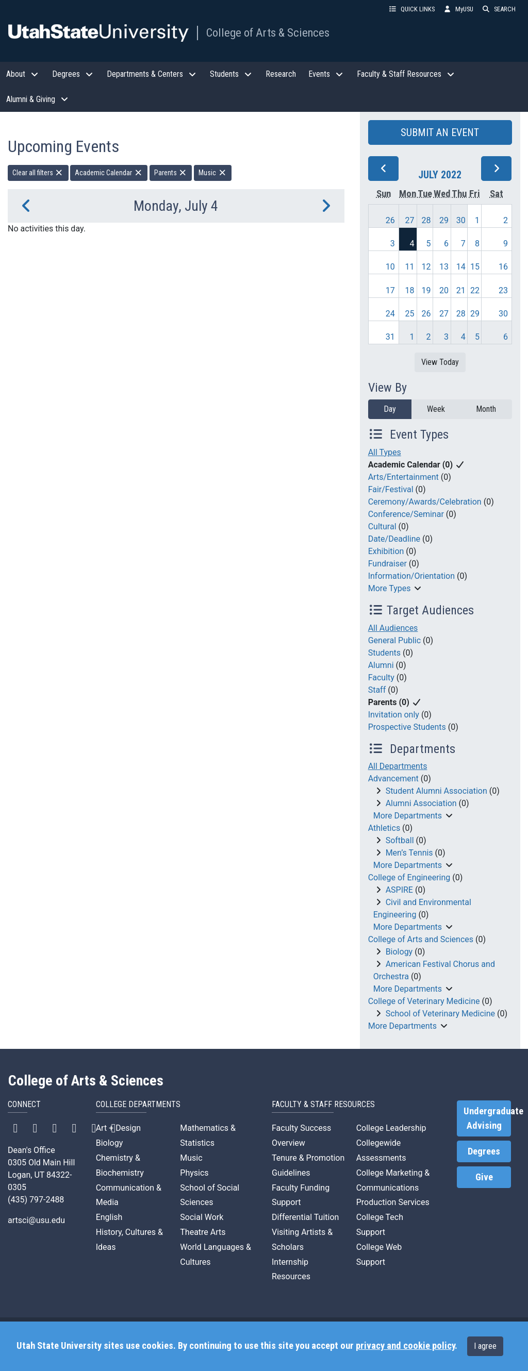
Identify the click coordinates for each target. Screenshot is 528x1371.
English (109, 1217)
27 (410, 220)
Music (191, 1158)
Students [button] (231, 74)
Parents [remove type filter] (171, 173)
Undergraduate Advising (487, 1118)
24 (390, 314)
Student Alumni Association (436, 791)
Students (384, 653)
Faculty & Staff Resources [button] (406, 74)
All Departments (397, 766)
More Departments (407, 816)
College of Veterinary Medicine (424, 1001)
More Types (389, 588)
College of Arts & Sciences (267, 32)
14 (461, 267)
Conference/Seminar (406, 514)
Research (281, 74)
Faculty (381, 677)
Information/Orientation (411, 576)
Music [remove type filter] (213, 173)
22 (475, 290)
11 (410, 267)
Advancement (393, 778)
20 (444, 290)
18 (410, 290)
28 (426, 220)
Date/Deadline (394, 539)
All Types (384, 452)
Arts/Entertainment (403, 477)
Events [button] (326, 74)
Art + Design (118, 1128)
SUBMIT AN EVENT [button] (440, 132)
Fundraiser (387, 564)
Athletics (384, 828)
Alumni (381, 665)
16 (503, 267)
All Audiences (393, 628)
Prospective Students (407, 727)
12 (426, 267)
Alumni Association (421, 803)
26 (390, 220)
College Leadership (391, 1128)
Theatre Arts (202, 1232)
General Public (394, 640)
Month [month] (486, 409)
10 (390, 267)
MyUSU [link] (458, 9)
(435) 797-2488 (36, 1200)
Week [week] (436, 409)
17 (390, 290)
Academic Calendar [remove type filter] (109, 173)
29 (444, 220)
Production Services (393, 1202)
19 (426, 290)
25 (410, 314)
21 (461, 290)
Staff (377, 690)
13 (444, 267)
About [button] (23, 74)
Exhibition (386, 551)
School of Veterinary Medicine (440, 1013)
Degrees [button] (73, 74)
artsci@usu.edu (36, 1220)
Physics (194, 1173)
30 (461, 220)
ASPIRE (399, 890)
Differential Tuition (305, 1217)
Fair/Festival (391, 489)
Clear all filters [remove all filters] (38, 173)
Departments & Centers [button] (152, 74)
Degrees (484, 1151)
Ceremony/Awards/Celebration (425, 502)
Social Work (201, 1217)
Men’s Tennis (409, 853)
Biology (399, 952)
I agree (485, 1346)
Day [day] (390, 409)
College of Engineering (409, 877)
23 (503, 290)
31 (390, 337)
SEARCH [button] (499, 9)
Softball (400, 840)
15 (475, 267)
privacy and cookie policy (405, 1345)
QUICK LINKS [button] (411, 9)
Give (484, 1177)
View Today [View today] (440, 362)
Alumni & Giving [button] (38, 99)
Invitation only (393, 715)
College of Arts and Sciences (420, 939)
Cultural (382, 526)
